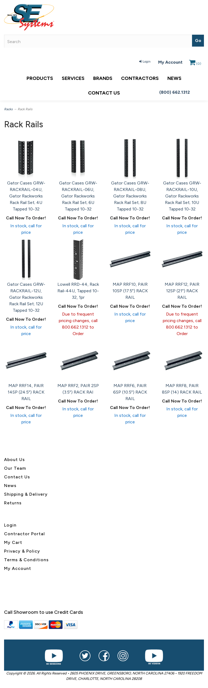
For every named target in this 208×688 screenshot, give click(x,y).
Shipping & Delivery (26, 494)
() (195, 64)
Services (73, 78)
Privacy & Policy (22, 551)
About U (13, 459)
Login (145, 61)
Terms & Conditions (26, 559)
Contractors (140, 78)
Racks (8, 109)
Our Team (15, 468)
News (174, 78)
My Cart (13, 542)
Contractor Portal (24, 533)
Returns (13, 502)
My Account (170, 62)
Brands (102, 78)
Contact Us (104, 93)
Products (40, 78)
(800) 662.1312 (174, 92)
